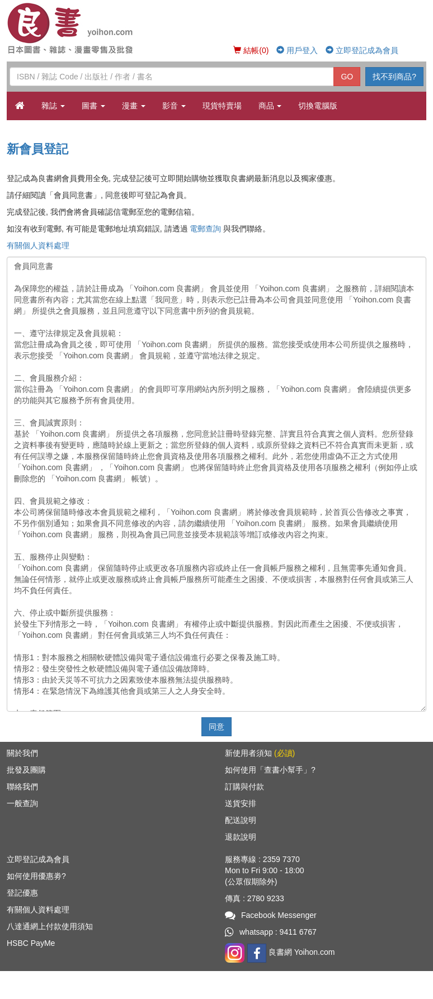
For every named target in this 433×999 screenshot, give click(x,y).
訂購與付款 (244, 786)
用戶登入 (297, 50)
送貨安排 (240, 803)
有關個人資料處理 (38, 245)
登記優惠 (22, 892)
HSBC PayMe (31, 943)
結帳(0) (251, 50)
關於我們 (22, 753)
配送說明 (240, 820)
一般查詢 (22, 803)
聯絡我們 (22, 786)
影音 (174, 105)
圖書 (93, 105)
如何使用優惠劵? (36, 876)
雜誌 (53, 105)
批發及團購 (26, 769)
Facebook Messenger (271, 915)
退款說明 (240, 836)
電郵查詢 (205, 228)
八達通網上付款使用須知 (50, 926)
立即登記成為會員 (362, 50)
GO (347, 76)
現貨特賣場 (222, 105)
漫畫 (133, 105)
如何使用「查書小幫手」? (270, 769)
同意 (216, 726)
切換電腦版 (317, 105)
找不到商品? (394, 76)
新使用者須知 (260, 753)
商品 (270, 105)
